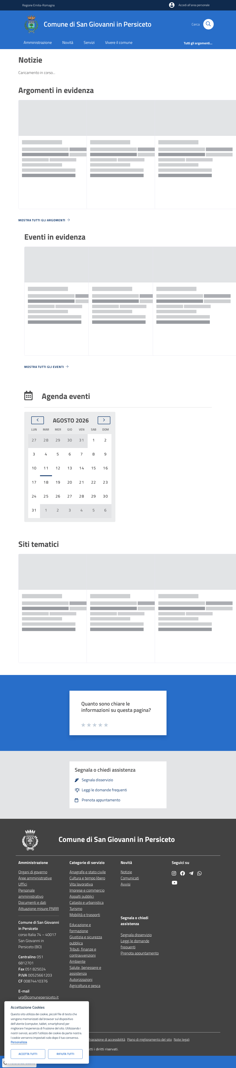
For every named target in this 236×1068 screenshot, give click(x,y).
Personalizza (19, 1042)
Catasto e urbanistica (86, 902)
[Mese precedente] (37, 420)
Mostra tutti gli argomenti (44, 220)
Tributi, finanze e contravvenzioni (82, 952)
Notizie (126, 872)
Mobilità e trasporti (84, 915)
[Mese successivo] (104, 420)
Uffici (22, 884)
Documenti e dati (32, 902)
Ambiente (77, 961)
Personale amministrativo (30, 893)
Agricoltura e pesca (84, 986)
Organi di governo (32, 872)
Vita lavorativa (81, 884)
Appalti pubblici (81, 896)
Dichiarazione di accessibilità (105, 1039)
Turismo (75, 909)
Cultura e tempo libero (87, 878)
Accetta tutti (28, 1054)
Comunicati (130, 878)
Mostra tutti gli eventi (46, 366)
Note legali (181, 1039)
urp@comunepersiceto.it (38, 997)
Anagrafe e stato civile (87, 872)
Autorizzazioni (80, 979)
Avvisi (125, 884)
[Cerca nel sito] (208, 24)
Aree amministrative (35, 878)
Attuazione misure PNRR (38, 909)
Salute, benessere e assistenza (85, 971)
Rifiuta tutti (65, 1054)
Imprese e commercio (86, 890)
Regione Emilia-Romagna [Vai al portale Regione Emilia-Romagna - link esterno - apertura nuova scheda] (38, 5)
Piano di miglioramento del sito (149, 1039)
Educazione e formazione (80, 928)
